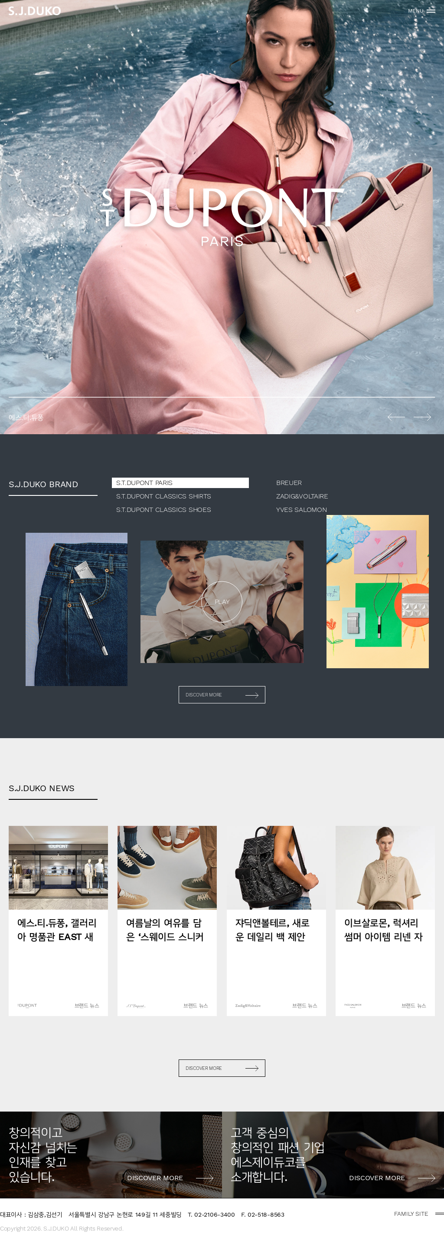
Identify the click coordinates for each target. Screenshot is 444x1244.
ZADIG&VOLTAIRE (302, 496)
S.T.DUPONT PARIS (144, 482)
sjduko (35, 11)
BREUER (289, 482)
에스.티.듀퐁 (222, 217)
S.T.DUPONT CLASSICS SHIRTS (163, 496)
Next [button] (422, 417)
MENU (416, 11)
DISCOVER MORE (204, 695)
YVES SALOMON (301, 509)
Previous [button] (396, 417)
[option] (222, 217)
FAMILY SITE (411, 1213)
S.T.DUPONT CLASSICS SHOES (163, 509)
